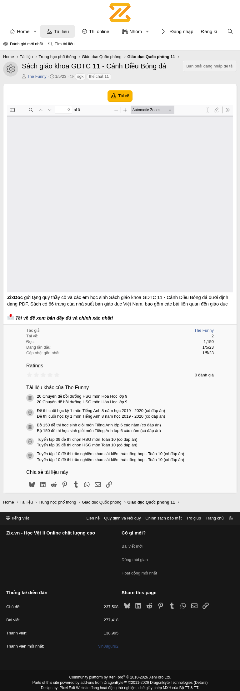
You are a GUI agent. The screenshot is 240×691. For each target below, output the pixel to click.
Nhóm (135, 31)
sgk (80, 76)
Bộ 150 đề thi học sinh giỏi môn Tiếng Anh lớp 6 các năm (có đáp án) (99, 425)
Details (201, 673)
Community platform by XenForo (120, 668)
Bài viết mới (132, 543)
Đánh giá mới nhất (26, 44)
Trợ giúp (193, 518)
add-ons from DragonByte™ (104, 673)
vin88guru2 (108, 636)
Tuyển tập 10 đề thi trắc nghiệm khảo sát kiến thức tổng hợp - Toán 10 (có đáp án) (110, 453)
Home (23, 31)
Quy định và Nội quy (122, 518)
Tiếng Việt (17, 518)
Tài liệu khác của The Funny (57, 387)
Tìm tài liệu (64, 44)
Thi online (99, 31)
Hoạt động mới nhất (139, 566)
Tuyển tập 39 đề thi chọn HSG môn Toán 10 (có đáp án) (87, 439)
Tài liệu (61, 31)
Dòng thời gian (135, 555)
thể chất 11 (99, 76)
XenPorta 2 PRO (94, 683)
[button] (35, 31)
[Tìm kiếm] (230, 31)
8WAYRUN (151, 683)
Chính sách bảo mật (163, 518)
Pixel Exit (67, 678)
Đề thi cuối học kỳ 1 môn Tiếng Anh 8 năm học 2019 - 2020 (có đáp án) (101, 410)
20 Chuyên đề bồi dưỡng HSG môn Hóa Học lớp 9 (82, 396)
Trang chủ (215, 518)
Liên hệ (92, 518)
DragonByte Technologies (171, 673)
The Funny (37, 76)
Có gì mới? (134, 533)
